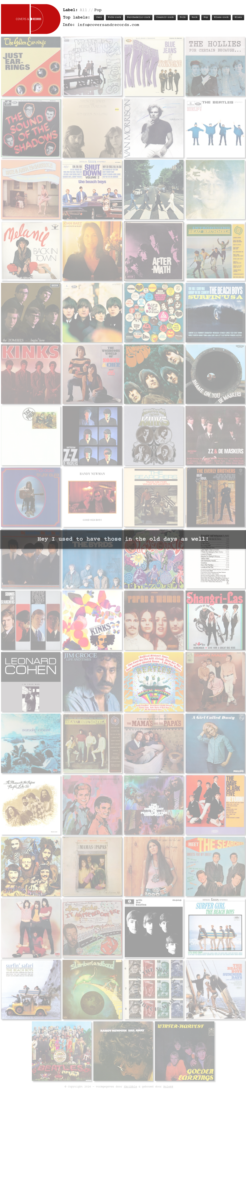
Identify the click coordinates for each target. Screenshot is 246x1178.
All (83, 10)
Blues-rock (221, 17)
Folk (183, 17)
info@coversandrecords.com (108, 25)
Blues (238, 17)
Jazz (99, 17)
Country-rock (165, 17)
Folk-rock (114, 17)
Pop (206, 17)
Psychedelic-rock (138, 17)
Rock (194, 17)
